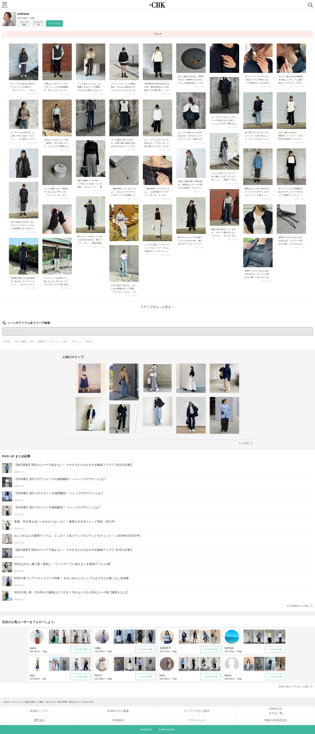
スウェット (76, 341)
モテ (32, 341)
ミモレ (64, 341)
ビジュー (53, 341)
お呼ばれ (42, 341)
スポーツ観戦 (20, 341)
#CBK (155, 729)
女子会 (7, 341)
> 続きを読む (32, 94)
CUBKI (157, 5)
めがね (88, 341)
